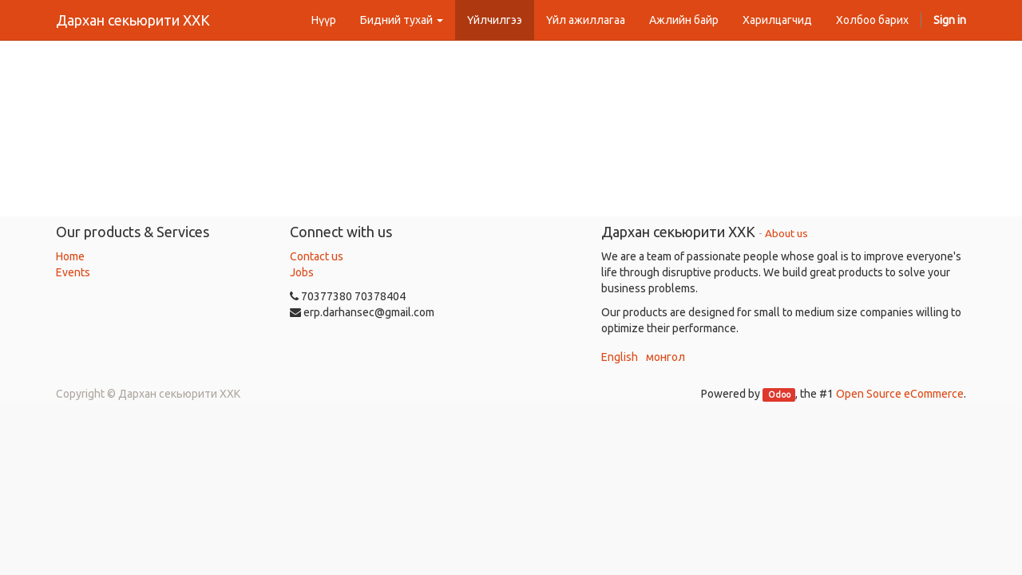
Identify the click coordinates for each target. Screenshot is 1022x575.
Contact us (316, 256)
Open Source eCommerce (900, 393)
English (619, 357)
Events (73, 272)
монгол (665, 357)
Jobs (302, 272)
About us (786, 233)
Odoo (779, 394)
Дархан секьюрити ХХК (133, 20)
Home (70, 256)
